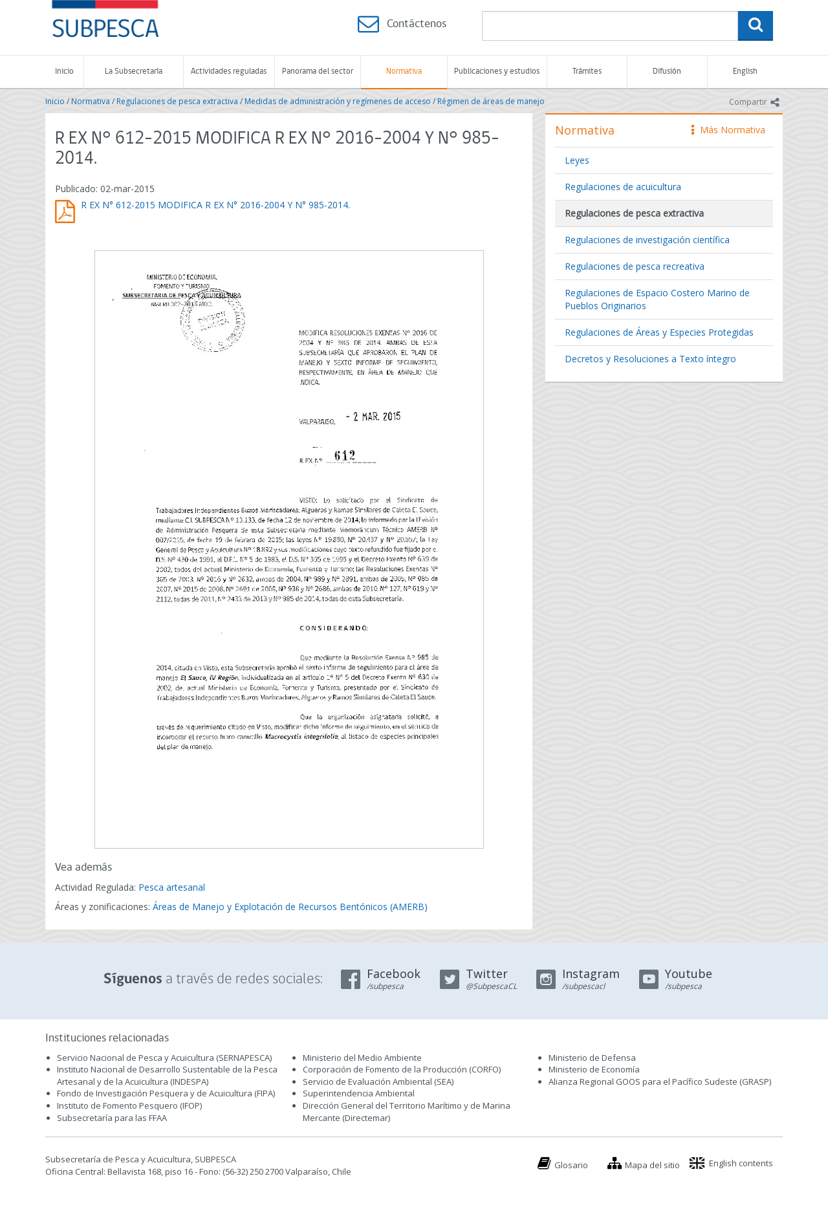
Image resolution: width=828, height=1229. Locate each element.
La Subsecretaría (133, 71)
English (745, 71)
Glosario (571, 1165)
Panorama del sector (317, 71)
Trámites (587, 71)
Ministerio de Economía (594, 1069)
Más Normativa (728, 130)
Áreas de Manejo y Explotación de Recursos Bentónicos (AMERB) (290, 906)
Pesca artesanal (171, 887)
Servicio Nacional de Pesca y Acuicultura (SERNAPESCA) (164, 1057)
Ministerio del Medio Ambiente (362, 1057)
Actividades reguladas (229, 71)
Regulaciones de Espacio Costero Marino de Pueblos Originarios (657, 299)
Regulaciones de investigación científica (647, 240)
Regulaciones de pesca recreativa (634, 266)
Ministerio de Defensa (592, 1057)
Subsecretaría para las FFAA (112, 1118)
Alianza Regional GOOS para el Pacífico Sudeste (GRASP (659, 1081)
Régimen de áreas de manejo (491, 101)
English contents (741, 1163)
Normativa (404, 71)
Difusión (667, 71)
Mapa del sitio (652, 1165)
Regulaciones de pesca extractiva (177, 101)
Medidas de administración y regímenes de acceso (338, 101)
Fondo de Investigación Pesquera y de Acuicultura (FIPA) (166, 1093)
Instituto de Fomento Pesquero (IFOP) (129, 1105)
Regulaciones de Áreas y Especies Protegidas (659, 332)
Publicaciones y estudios (496, 71)
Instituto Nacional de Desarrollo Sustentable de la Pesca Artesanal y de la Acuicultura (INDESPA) (167, 1075)
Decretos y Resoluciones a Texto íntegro (650, 359)
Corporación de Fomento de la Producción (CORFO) (402, 1069)
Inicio (64, 71)
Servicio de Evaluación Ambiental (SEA (377, 1081)
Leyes (577, 160)
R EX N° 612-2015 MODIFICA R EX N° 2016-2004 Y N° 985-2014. (215, 205)
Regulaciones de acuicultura (623, 186)
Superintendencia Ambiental (359, 1093)
